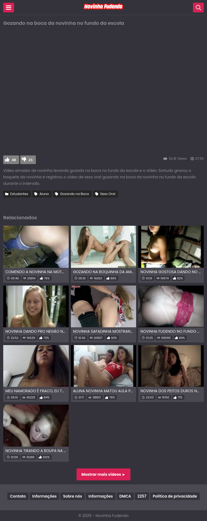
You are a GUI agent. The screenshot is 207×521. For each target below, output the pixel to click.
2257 (141, 496)
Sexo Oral (107, 194)
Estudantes (19, 194)
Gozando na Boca (74, 194)
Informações (44, 496)
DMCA (125, 496)
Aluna (44, 194)
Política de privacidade (175, 496)
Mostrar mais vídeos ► (103, 474)
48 (14, 160)
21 (31, 160)
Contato (18, 496)
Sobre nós (72, 496)
